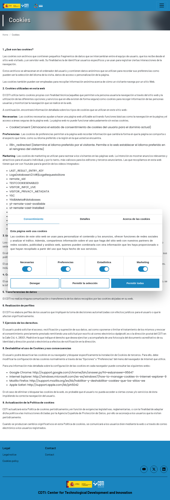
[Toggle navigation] (161, 5)
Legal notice (9, 454)
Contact (49, 454)
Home (5, 34)
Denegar (35, 283)
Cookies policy (11, 460)
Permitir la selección (85, 283)
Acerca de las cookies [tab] (136, 218)
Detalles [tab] (85, 218)
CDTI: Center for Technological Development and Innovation (85, 492)
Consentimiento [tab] (33, 218)
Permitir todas (135, 283)
